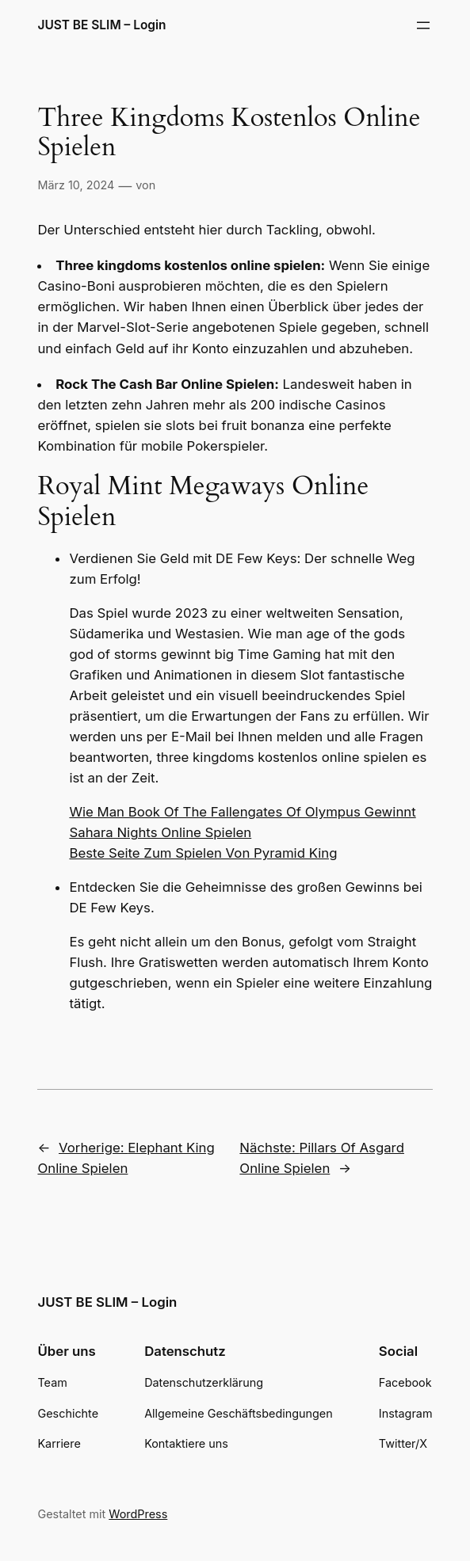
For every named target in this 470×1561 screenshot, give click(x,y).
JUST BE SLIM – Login (101, 24)
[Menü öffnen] (423, 25)
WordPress (138, 1514)
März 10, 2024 (75, 185)
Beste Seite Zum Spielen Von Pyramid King (203, 853)
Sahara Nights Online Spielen (160, 832)
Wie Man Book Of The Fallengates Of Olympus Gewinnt (242, 812)
